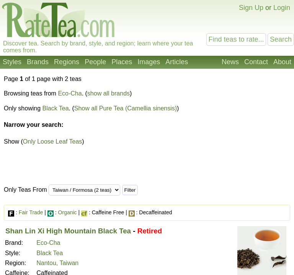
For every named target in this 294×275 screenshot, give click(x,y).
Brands (38, 62)
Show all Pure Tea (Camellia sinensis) (125, 108)
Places (121, 62)
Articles (176, 62)
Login (281, 7)
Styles (12, 62)
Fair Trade (31, 212)
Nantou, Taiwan (57, 263)
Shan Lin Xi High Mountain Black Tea (68, 231)
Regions (66, 62)
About (282, 62)
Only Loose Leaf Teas (52, 141)
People (95, 62)
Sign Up (251, 7)
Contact (256, 62)
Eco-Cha (70, 93)
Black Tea (55, 108)
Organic (67, 212)
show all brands (108, 93)
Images (148, 62)
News (230, 62)
